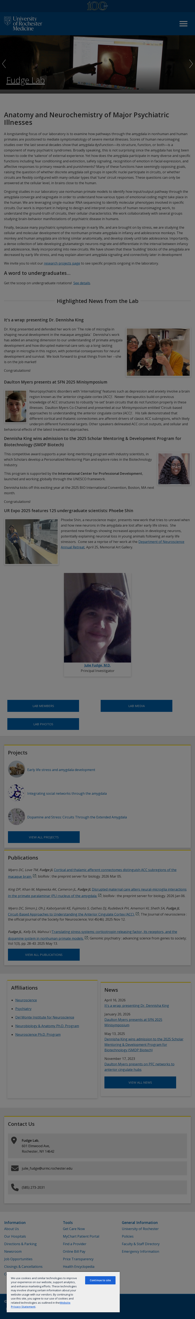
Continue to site (100, 1280)
